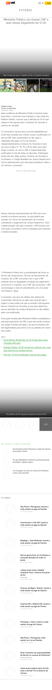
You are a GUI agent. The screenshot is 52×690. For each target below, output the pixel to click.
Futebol (26, 10)
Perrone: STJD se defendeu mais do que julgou (25, 354)
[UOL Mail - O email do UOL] (39, 3)
